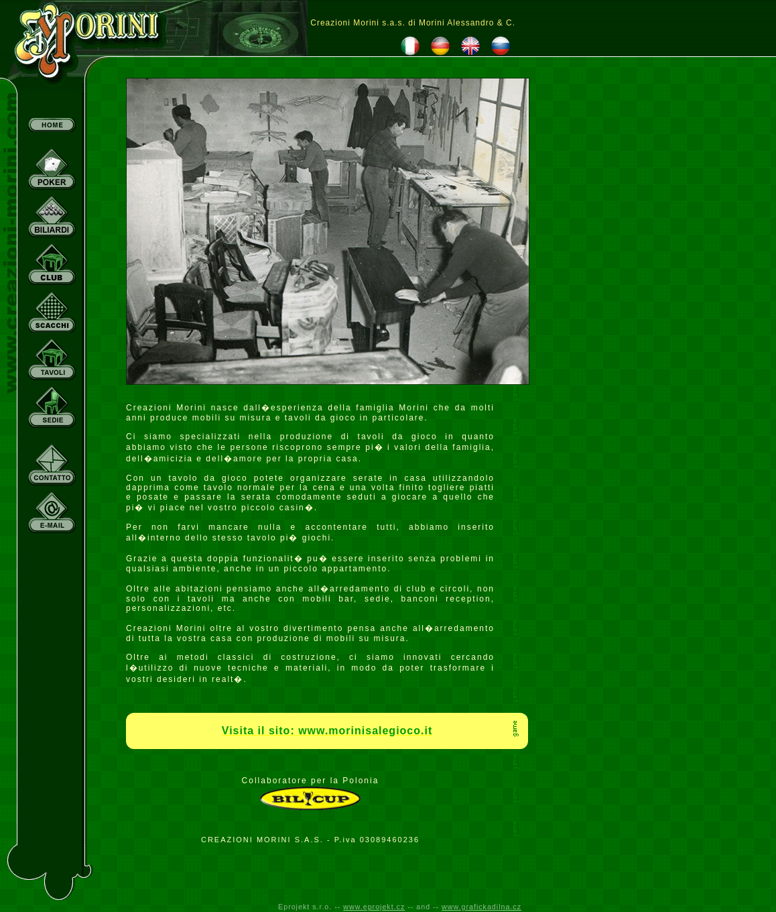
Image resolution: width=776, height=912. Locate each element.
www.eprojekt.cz (374, 907)
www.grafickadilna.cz (481, 907)
